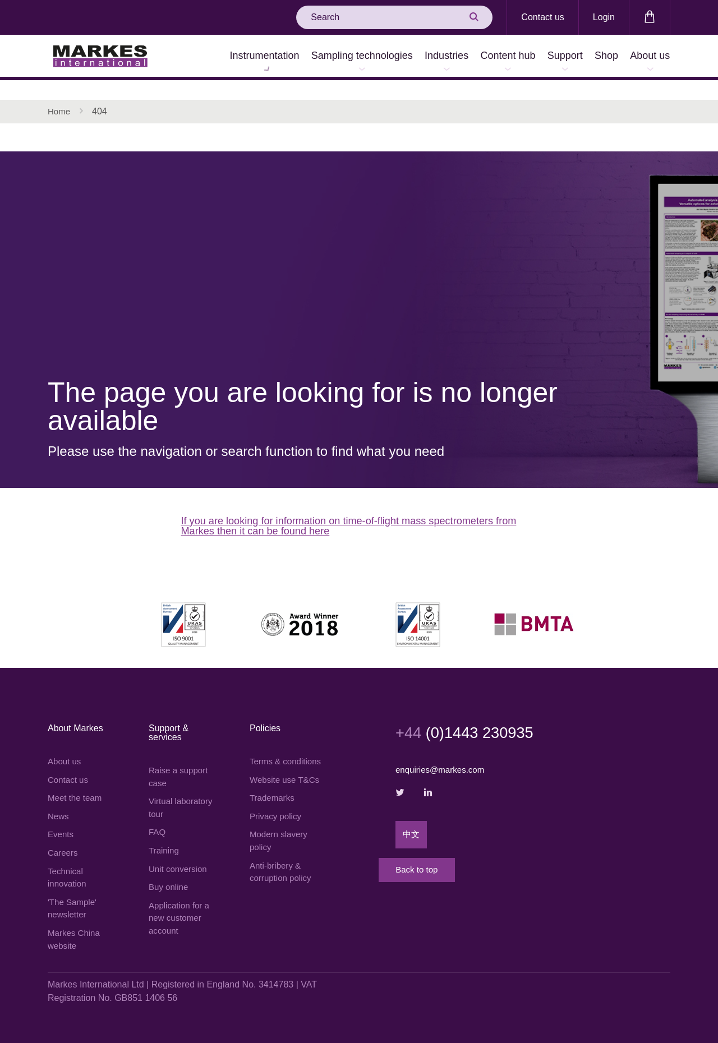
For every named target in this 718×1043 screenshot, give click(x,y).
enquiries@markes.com (442, 753)
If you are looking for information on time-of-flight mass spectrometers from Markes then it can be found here (353, 508)
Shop (590, 57)
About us (645, 57)
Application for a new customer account (181, 909)
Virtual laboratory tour (183, 793)
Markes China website (75, 931)
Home (60, 92)
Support (538, 57)
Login (604, 17)
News (59, 802)
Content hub (471, 57)
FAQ (158, 819)
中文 (412, 822)
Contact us (542, 17)
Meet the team (76, 783)
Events (61, 822)
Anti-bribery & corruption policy (282, 887)
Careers (64, 841)
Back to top (440, 867)
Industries (399, 57)
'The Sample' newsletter (73, 899)
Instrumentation (196, 57)
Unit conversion (179, 857)
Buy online (170, 877)
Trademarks (273, 810)
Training (165, 838)
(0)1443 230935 (471, 716)
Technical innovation (68, 866)
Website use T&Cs (274, 784)
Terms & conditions (270, 752)
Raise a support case (180, 761)
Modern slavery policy (280, 855)
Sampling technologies (304, 57)
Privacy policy (277, 829)
